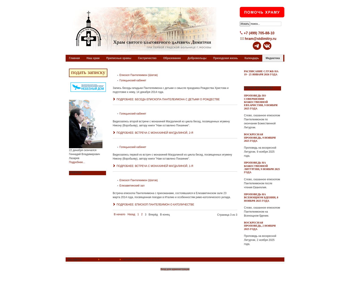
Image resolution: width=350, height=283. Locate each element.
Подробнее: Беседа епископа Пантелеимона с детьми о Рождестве (166, 99)
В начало (119, 214)
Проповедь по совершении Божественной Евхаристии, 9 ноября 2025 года (260, 102)
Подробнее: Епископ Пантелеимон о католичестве (153, 204)
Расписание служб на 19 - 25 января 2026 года (261, 73)
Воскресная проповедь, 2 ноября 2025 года (260, 226)
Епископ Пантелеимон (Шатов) (138, 75)
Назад (131, 214)
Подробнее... (77, 162)
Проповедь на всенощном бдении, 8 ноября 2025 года (261, 197)
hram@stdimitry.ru (260, 39)
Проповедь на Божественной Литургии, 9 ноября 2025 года (262, 167)
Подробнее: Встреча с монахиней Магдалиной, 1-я (153, 166)
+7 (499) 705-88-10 (259, 33)
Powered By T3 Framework (175, 275)
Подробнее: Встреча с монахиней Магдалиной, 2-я (153, 132)
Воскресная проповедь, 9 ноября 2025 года (260, 137)
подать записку (88, 72)
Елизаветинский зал (131, 185)
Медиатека (109, 259)
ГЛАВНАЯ (90, 259)
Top (277, 259)
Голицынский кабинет (132, 80)
